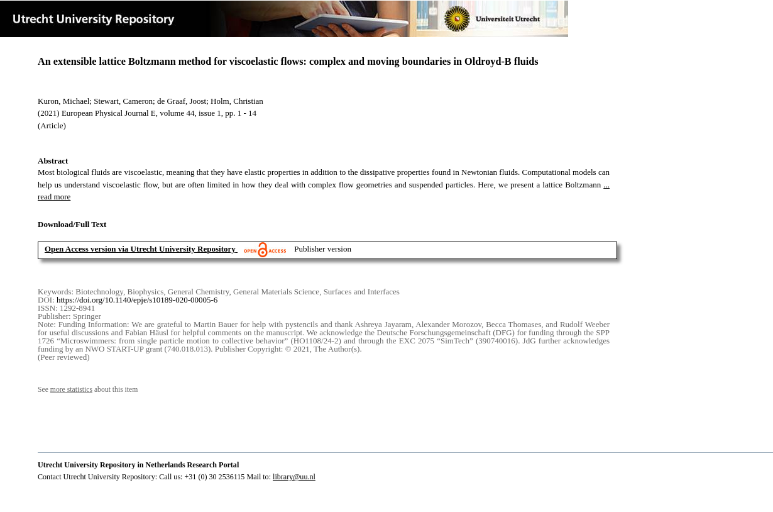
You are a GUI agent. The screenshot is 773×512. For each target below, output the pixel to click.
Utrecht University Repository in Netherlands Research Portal (138, 464)
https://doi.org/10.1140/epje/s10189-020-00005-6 (137, 299)
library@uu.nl (294, 476)
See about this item (88, 390)
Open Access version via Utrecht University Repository (140, 248)
